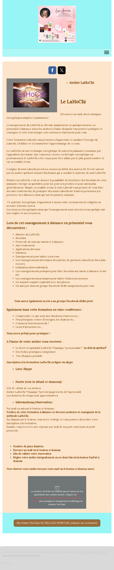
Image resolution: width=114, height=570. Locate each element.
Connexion (7, 563)
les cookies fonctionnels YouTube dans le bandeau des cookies (56, 497)
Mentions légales (10, 552)
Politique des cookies (57, 552)
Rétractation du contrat (93, 552)
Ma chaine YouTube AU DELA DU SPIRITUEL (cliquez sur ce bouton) (57, 523)
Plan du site (73, 552)
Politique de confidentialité (32, 552)
